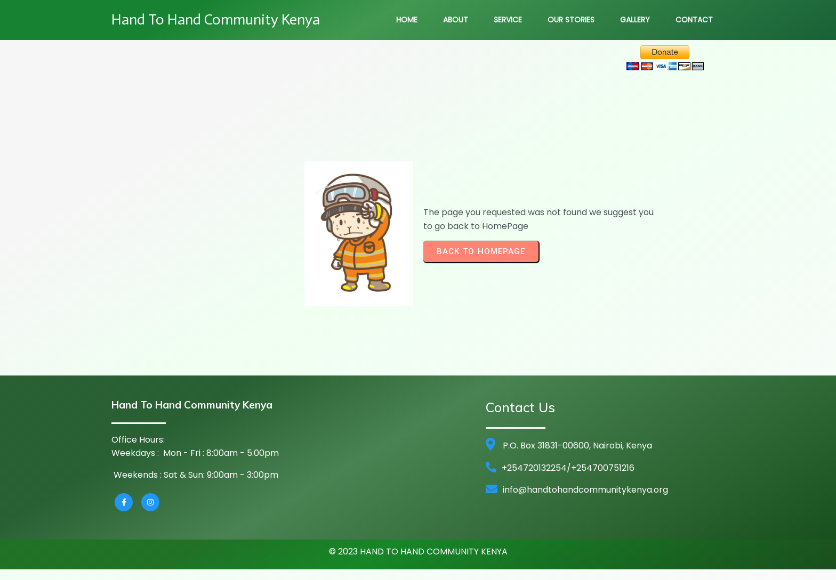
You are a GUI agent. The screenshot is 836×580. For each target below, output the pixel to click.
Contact (694, 19)
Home (406, 19)
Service (508, 19)
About (455, 19)
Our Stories (571, 19)
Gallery (635, 19)
